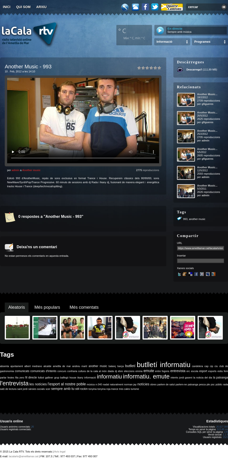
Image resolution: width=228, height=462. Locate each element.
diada (111, 371)
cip (211, 366)
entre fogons (162, 371)
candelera (197, 366)
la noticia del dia (202, 377)
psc (213, 384)
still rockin (81, 389)
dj (116, 371)
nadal (106, 384)
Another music (31, 170)
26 (32, 426)
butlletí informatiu (163, 365)
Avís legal (60, 451)
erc (188, 371)
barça (120, 366)
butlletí (130, 366)
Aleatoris (16, 307)
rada (225, 384)
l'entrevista (14, 383)
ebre (120, 371)
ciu (216, 366)
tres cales (124, 388)
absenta (4, 366)
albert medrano (33, 366)
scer (48, 388)
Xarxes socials (185, 268)
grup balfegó (61, 377)
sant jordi (22, 388)
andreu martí (79, 366)
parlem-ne (181, 384)
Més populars (47, 307)
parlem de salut (166, 384)
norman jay (130, 384)
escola (194, 371)
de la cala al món (97, 371)
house (72, 377)
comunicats (22, 371)
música (91, 384)
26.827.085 (222, 426)
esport (203, 371)
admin (15, 170)
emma (138, 371)
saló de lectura (8, 388)
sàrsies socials (36, 388)
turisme (135, 388)
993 (185, 219)
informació (90, 377)
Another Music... (207, 94)
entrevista (177, 371)
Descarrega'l (194, 69)
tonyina (93, 388)
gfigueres (208, 104)
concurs (61, 371)
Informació (164, 41)
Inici (6, 7)
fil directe (31, 377)
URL (179, 243)
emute (148, 371)
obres (153, 384)
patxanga (193, 384)
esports (212, 371)
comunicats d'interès (43, 371)
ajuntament (16, 366)
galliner (49, 377)
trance (115, 388)
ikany (80, 377)
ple (208, 384)
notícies (143, 384)
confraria (72, 371)
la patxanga (220, 377)
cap (206, 366)
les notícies (38, 384)
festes (10, 377)
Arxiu (41, 7)
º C (122, 31)
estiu (220, 371)
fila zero (19, 377)
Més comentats (84, 307)
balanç (112, 366)
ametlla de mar (62, 366)
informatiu (109, 376)
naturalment (116, 384)
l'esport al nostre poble (67, 384)
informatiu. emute (146, 376)
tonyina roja (103, 388)
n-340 (98, 384)
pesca (202, 384)
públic (218, 384)
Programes (202, 41)
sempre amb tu (62, 389)
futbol (41, 377)
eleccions (129, 371)
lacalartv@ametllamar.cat (23, 456)
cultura (82, 371)
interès (174, 377)
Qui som (23, 7)
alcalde (47, 366)
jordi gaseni (185, 377)
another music (197, 219)
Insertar (181, 255)
